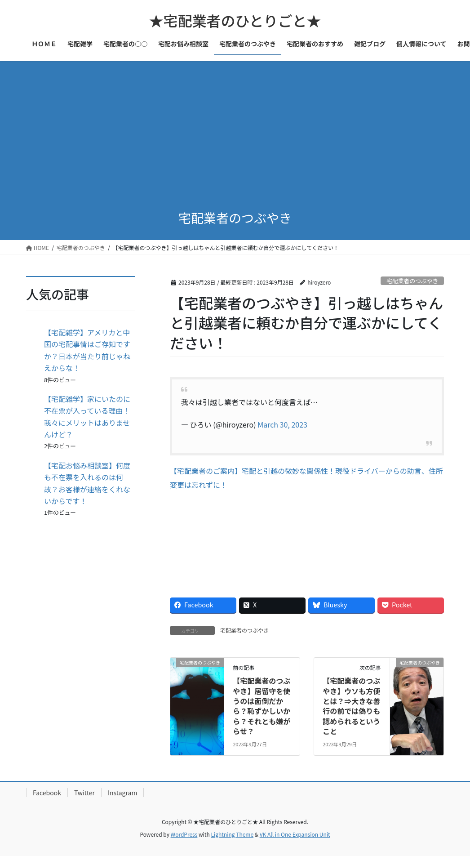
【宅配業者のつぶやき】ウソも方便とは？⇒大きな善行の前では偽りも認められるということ (351, 705)
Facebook (47, 792)
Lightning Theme (232, 834)
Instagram (122, 792)
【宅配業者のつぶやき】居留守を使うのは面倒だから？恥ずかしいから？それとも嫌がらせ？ (261, 705)
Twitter (84, 792)
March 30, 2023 (282, 424)
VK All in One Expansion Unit (295, 834)
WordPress (184, 834)
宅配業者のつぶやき (412, 280)
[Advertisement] (235, 129)
